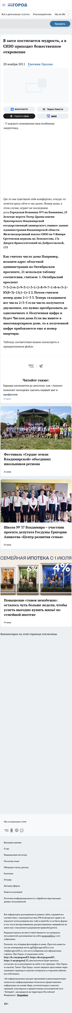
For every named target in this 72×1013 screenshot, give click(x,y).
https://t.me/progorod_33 (16, 960)
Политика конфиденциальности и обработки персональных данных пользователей (32, 900)
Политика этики (11, 861)
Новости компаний (13, 892)
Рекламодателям (42, 14)
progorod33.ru (48, 936)
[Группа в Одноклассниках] (11, 830)
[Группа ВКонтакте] (19, 109)
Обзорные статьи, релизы (16, 867)
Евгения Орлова (40, 64)
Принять (60, 23)
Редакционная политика (15, 855)
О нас (6, 848)
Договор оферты (12, 886)
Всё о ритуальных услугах (16, 14)
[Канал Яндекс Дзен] (19, 116)
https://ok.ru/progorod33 (42, 957)
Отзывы (8, 879)
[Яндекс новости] (53, 109)
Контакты (8, 873)
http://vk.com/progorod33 (16, 957)
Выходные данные (12, 842)
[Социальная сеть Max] (53, 116)
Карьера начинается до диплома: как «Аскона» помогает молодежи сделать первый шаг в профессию (36, 392)
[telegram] (42, 366)
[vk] (31, 366)
